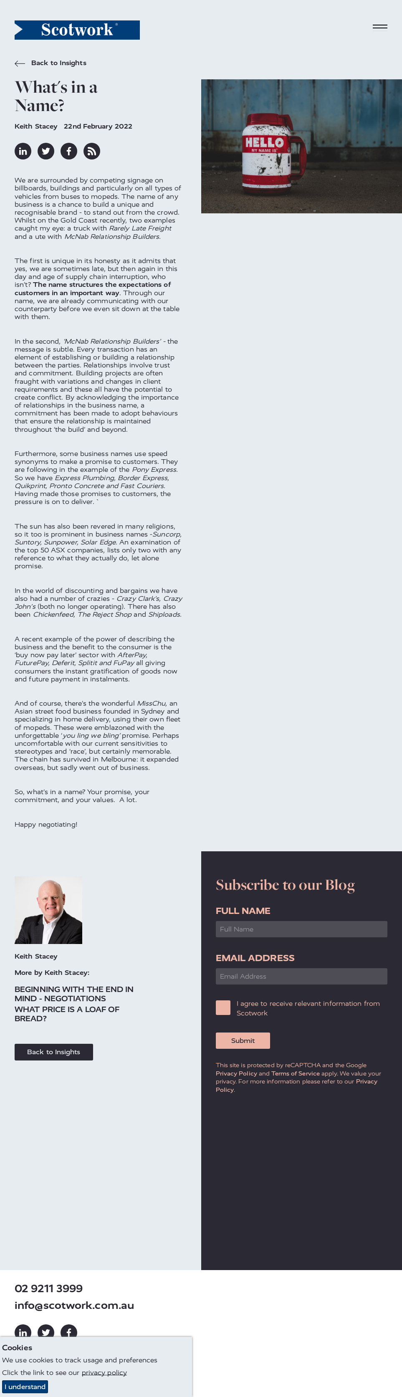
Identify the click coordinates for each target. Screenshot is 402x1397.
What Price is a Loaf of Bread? (67, 1014)
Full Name (243, 911)
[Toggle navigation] (380, 28)
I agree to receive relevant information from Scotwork (308, 1008)
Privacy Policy (236, 1073)
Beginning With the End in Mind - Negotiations (74, 994)
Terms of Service (295, 1073)
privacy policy (104, 1373)
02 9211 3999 (49, 1289)
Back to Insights (50, 64)
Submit (243, 1041)
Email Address (255, 958)
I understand (25, 1387)
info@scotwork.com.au (74, 1305)
